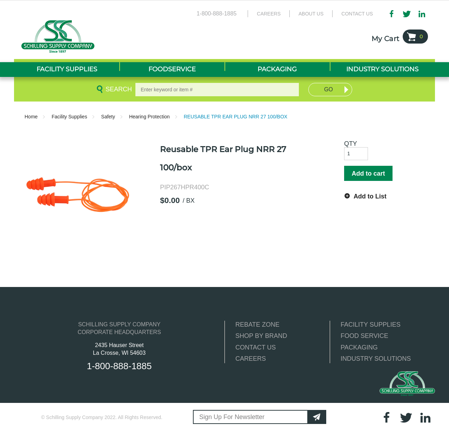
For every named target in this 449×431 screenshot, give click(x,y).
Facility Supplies (69, 116)
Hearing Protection (149, 116)
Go (328, 89)
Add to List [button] (370, 196)
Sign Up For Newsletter (231, 416)
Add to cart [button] (368, 173)
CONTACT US (255, 347)
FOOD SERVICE (364, 335)
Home (31, 116)
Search (117, 89)
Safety (108, 116)
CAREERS (250, 358)
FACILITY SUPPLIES (371, 324)
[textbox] (217, 89)
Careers (269, 14)
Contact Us (357, 14)
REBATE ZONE (257, 324)
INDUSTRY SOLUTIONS (376, 358)
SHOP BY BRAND (261, 335)
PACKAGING (359, 347)
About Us (311, 14)
